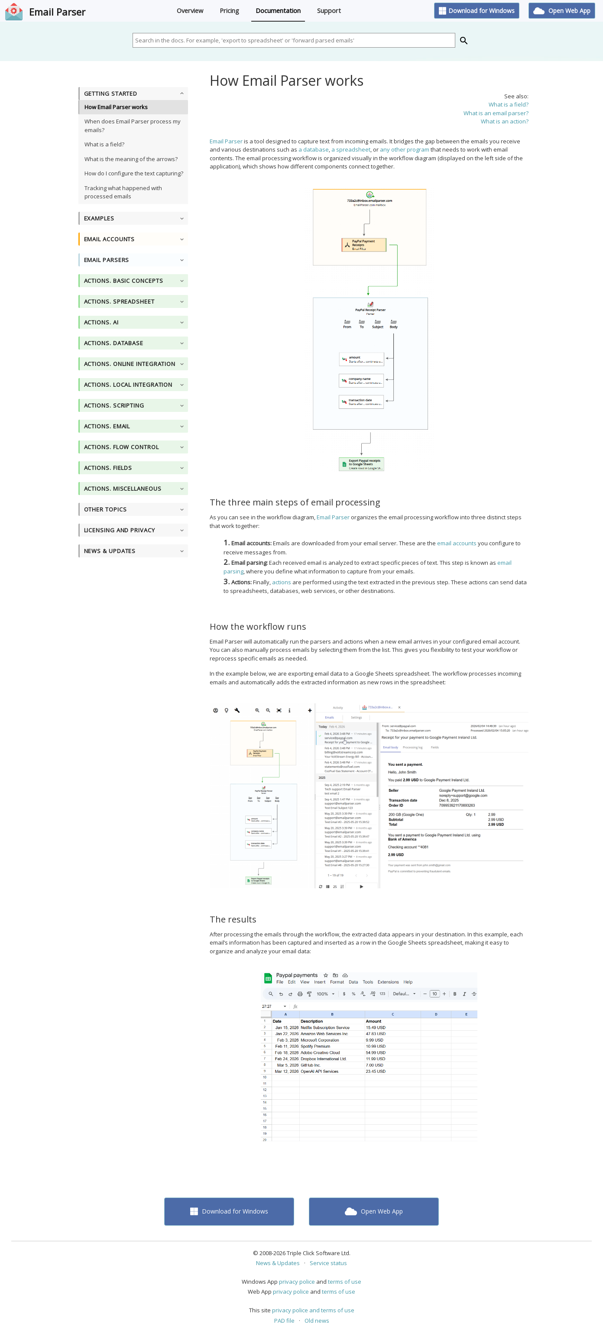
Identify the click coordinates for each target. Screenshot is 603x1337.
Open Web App (561, 10)
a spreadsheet (350, 149)
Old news (317, 1320)
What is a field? (104, 144)
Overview (190, 10)
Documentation (278, 10)
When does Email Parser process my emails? (132, 125)
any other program (404, 149)
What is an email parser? (496, 113)
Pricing (229, 10)
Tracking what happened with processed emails (123, 192)
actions (281, 582)
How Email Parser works (116, 107)
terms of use (344, 1281)
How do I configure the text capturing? (133, 173)
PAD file (284, 1320)
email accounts (457, 543)
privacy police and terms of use (313, 1310)
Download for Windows (477, 10)
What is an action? (504, 121)
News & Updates (278, 1263)
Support (329, 10)
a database (313, 149)
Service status (328, 1263)
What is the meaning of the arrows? (131, 159)
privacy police (297, 1281)
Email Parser (57, 11)
